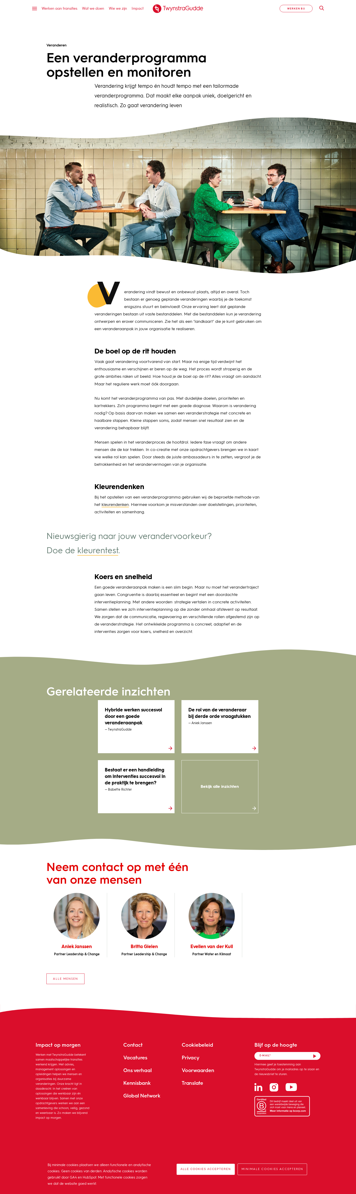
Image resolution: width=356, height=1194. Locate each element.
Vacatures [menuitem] (135, 1057)
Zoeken (319, 8)
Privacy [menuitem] (190, 1057)
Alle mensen (65, 978)
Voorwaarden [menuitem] (198, 1070)
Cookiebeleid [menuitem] (197, 1044)
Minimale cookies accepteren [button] (272, 1169)
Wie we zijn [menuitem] (118, 8)
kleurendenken (115, 505)
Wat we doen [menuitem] (93, 8)
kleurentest (97, 551)
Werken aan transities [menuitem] (59, 8)
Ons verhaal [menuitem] (137, 1070)
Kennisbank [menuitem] (137, 1082)
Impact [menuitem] (138, 8)
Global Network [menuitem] (141, 1095)
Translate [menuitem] (192, 1082)
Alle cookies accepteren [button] (206, 1169)
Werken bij (296, 8)
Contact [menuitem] (132, 1044)
